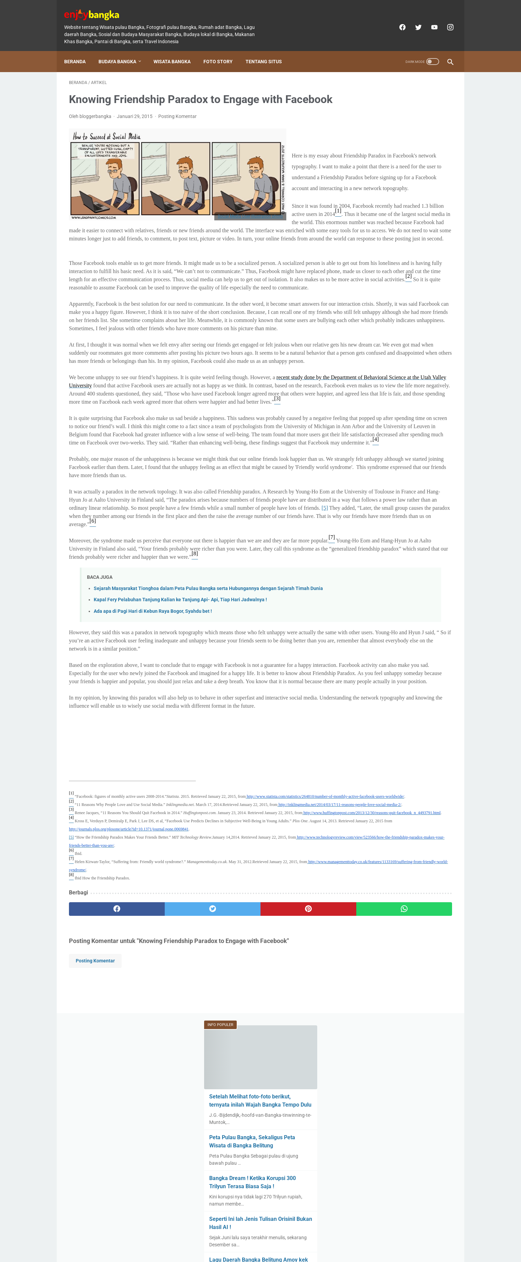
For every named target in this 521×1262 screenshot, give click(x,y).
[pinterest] (229, 1144)
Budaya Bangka (122, 50)
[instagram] (444, 19)
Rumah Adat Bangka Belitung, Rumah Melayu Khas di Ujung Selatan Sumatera (401, 419)
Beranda (79, 50)
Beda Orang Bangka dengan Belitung (400, 501)
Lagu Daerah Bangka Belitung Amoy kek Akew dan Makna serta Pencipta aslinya (400, 321)
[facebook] (397, 19)
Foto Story (222, 50)
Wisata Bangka (176, 50)
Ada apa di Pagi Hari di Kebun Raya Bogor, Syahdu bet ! (153, 789)
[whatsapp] (294, 1144)
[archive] (371, 611)
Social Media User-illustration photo (250, 225)
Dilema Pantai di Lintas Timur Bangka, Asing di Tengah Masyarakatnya (391, 370)
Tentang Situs (268, 50)
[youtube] (428, 19)
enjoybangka (270, 1251)
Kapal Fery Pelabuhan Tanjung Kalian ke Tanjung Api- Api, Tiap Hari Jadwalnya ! (180, 778)
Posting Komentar (177, 126)
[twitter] (413, 19)
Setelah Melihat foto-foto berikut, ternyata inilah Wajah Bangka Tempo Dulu (400, 150)
